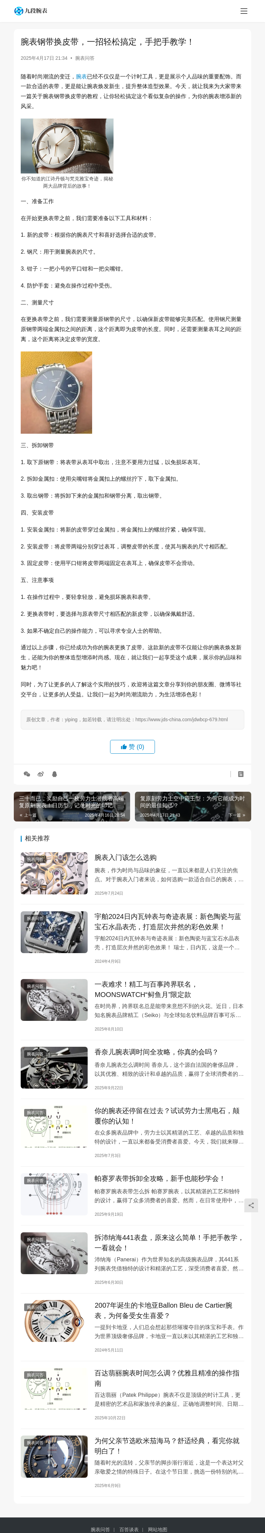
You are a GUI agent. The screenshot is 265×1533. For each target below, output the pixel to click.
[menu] (244, 11)
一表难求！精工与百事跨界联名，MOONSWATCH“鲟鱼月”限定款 (146, 991)
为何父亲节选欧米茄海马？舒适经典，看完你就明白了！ (167, 1452)
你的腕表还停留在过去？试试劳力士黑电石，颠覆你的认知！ (167, 1119)
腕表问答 (85, 58)
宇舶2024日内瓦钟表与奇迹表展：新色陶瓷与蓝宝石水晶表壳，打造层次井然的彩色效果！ (168, 922)
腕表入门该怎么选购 (126, 858)
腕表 (81, 76)
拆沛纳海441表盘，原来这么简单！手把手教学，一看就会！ (169, 1246)
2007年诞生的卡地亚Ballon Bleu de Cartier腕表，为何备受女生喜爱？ (163, 1315)
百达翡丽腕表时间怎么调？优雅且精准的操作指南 (167, 1383)
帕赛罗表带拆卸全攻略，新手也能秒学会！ (160, 1182)
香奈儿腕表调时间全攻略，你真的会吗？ (157, 1054)
